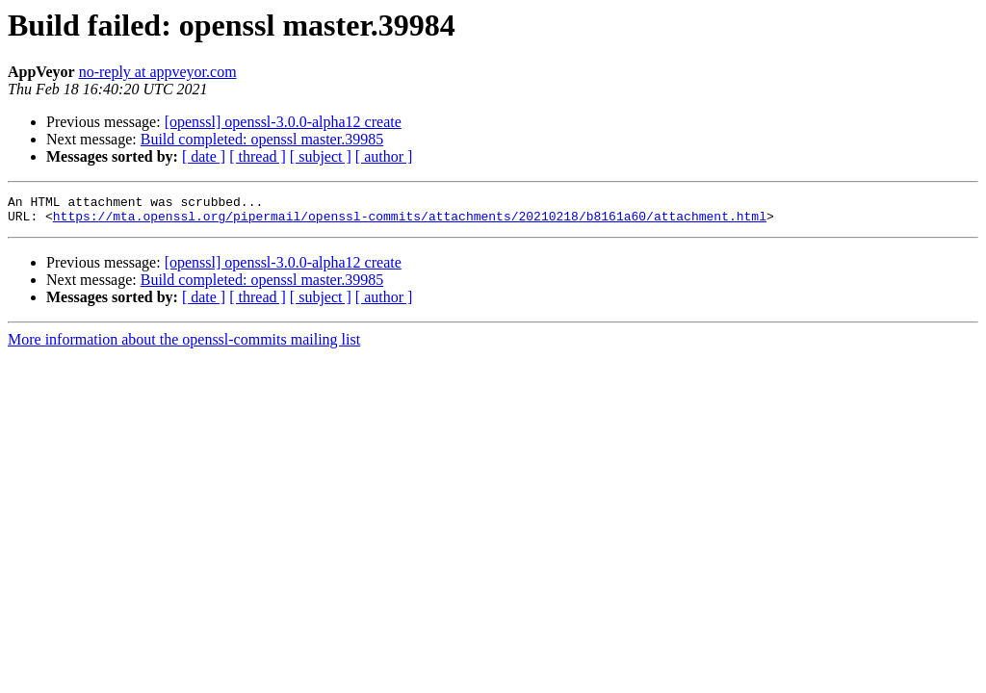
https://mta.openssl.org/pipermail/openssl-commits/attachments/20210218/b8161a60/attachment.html (409, 221)
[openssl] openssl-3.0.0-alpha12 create (283, 122)
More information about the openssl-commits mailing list (184, 345)
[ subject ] (320, 156)
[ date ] (203, 156)
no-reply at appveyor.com (158, 72)
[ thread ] (257, 156)
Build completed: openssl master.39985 (262, 139)
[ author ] (384, 156)
